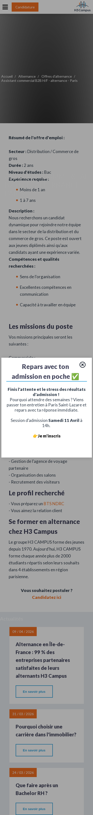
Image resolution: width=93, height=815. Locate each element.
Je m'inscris (49, 435)
